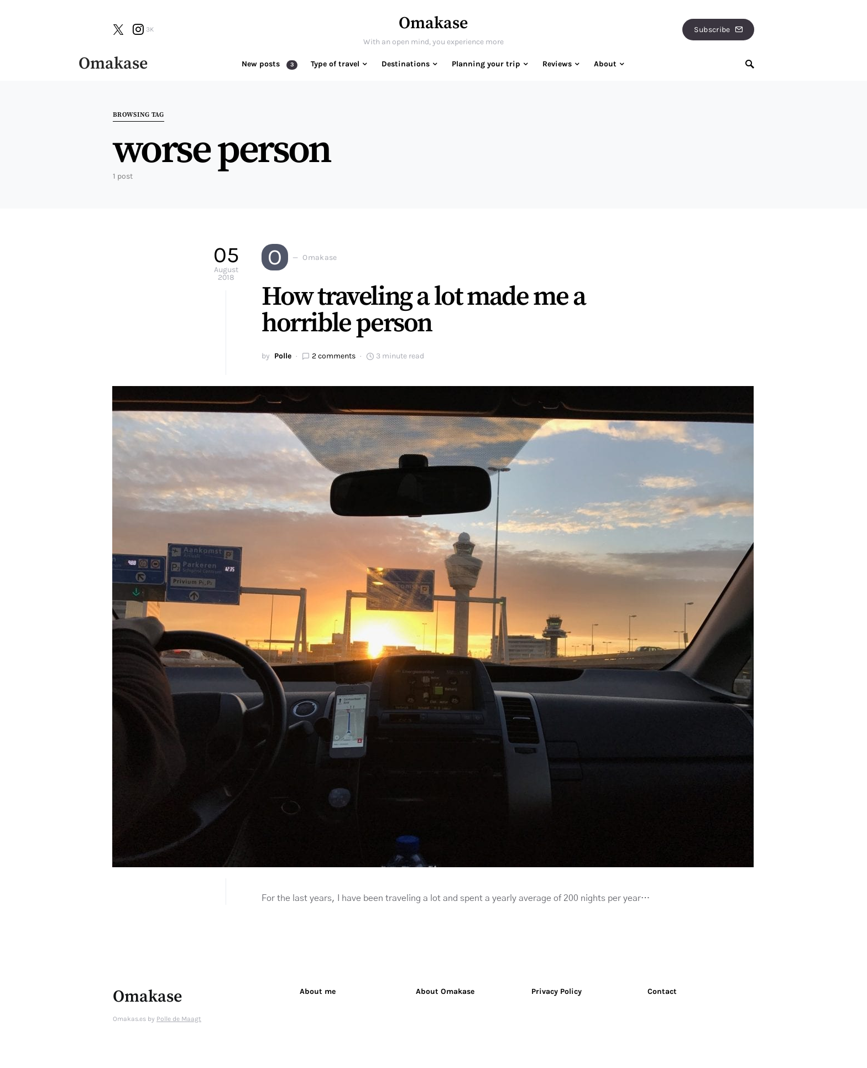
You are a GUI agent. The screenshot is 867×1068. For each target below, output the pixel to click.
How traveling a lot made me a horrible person (423, 310)
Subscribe (718, 29)
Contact (662, 991)
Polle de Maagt (178, 1019)
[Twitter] (118, 29)
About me (318, 991)
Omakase (433, 23)
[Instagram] (143, 29)
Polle (282, 356)
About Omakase (445, 991)
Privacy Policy (556, 991)
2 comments (334, 356)
